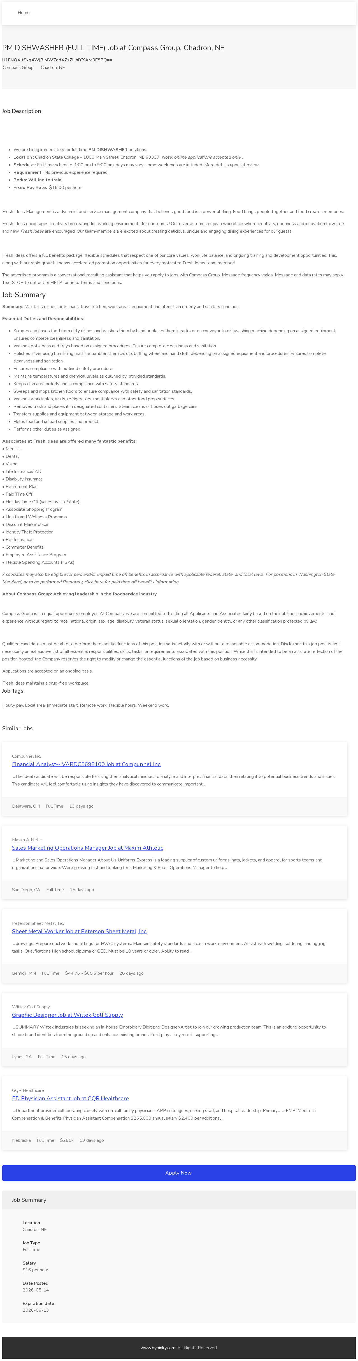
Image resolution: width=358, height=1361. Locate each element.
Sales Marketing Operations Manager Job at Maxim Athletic (87, 848)
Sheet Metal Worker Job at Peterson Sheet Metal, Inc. (79, 931)
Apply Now (178, 1173)
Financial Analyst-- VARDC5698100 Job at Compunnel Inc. (86, 764)
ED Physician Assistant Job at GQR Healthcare (70, 1098)
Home (24, 10)
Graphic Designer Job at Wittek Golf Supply (67, 1015)
